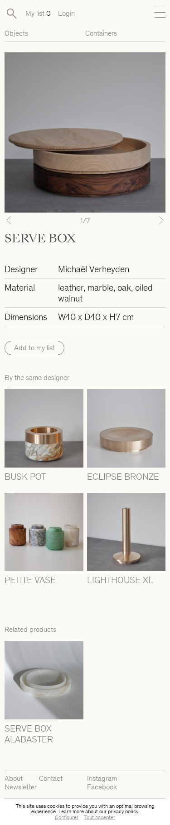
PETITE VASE (30, 580)
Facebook (102, 787)
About (14, 778)
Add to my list (34, 347)
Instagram (102, 778)
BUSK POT (25, 476)
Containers (101, 33)
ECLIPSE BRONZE (123, 476)
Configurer (66, 817)
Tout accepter (99, 817)
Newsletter (21, 787)
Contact (51, 778)
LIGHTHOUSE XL (120, 580)
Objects (16, 33)
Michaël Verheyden (93, 269)
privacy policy (123, 811)
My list (38, 13)
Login (66, 13)
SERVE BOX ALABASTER (29, 734)
